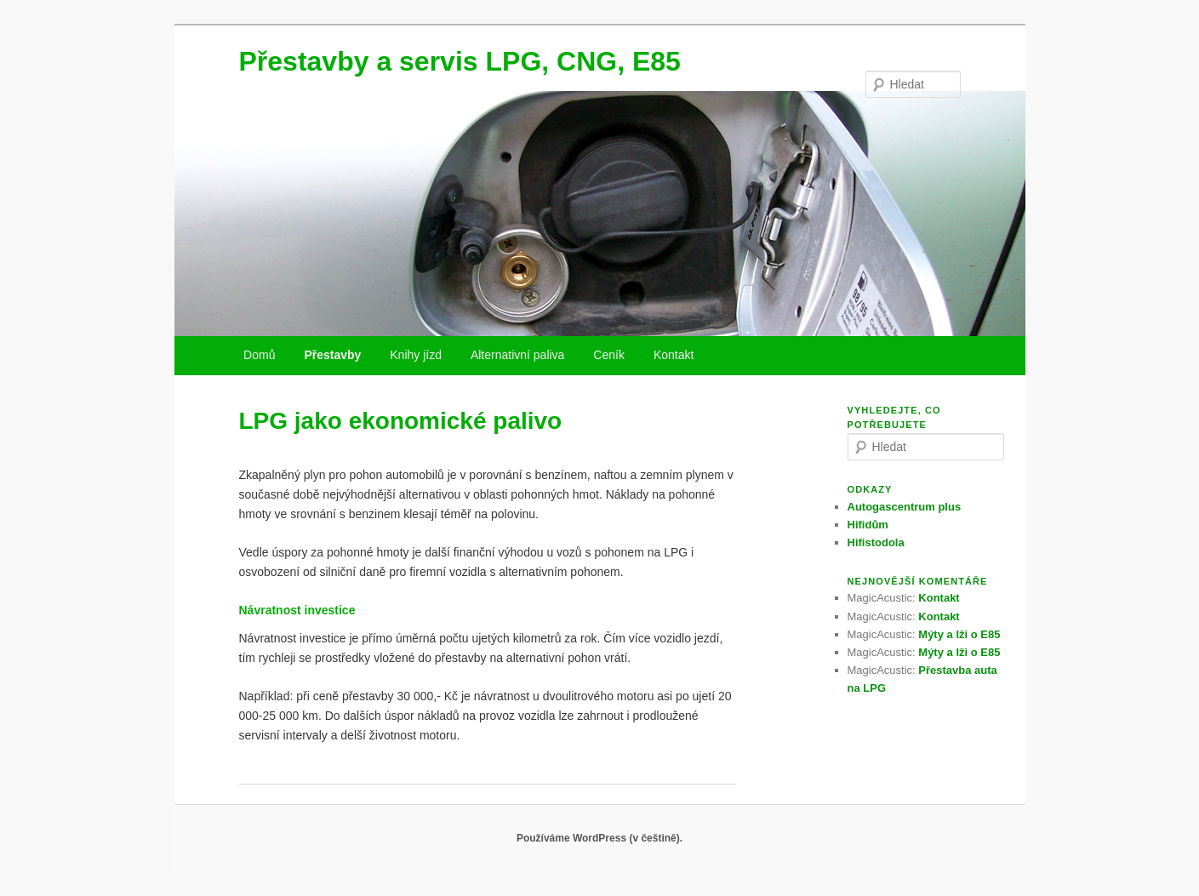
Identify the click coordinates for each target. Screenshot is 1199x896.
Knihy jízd (416, 355)
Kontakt (674, 355)
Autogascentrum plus (905, 506)
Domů (259, 355)
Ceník (609, 355)
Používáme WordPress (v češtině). (599, 838)
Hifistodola (876, 542)
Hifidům (868, 524)
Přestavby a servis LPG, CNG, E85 (460, 61)
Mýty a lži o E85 (959, 634)
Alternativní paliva (518, 355)
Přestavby (332, 355)
